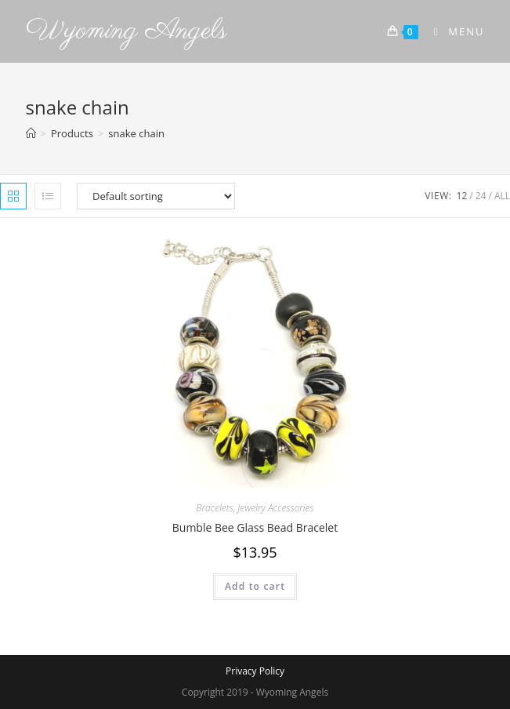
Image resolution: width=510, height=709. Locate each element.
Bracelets (214, 507)
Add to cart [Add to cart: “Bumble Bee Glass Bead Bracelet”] (255, 586)
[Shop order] (156, 196)
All (502, 195)
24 (481, 195)
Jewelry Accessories (275, 507)
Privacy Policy (255, 671)
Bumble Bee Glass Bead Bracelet (255, 527)
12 (462, 195)
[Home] (31, 133)
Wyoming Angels (126, 31)
